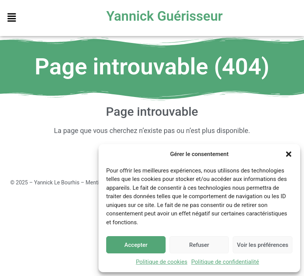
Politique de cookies (161, 261)
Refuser (199, 245)
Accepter (135, 245)
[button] (288, 154)
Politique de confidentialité (225, 261)
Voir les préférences (262, 245)
